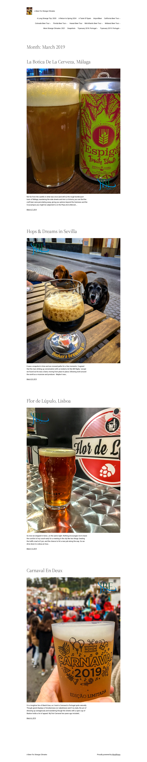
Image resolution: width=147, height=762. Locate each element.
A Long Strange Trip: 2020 (46, 18)
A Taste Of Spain (85, 18)
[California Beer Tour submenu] (119, 18)
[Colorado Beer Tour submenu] (50, 23)
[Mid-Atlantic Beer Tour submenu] (102, 23)
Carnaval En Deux (44, 570)
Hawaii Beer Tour (76, 23)
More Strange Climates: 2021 (54, 28)
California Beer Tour (111, 18)
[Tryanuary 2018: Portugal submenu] (97, 28)
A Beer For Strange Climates (44, 11)
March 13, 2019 (32, 549)
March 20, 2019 (32, 379)
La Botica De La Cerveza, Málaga (59, 62)
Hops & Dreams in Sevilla (52, 231)
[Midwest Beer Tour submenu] (119, 23)
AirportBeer (97, 18)
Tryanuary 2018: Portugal (87, 28)
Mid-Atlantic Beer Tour (93, 23)
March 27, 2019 (32, 210)
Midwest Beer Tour (112, 23)
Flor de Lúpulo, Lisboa (49, 401)
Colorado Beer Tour (42, 23)
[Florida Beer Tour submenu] (66, 23)
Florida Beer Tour (59, 23)
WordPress (116, 755)
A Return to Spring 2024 (67, 18)
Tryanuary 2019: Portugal (109, 28)
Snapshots (71, 28)
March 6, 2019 (31, 718)
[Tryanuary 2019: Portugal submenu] (119, 28)
